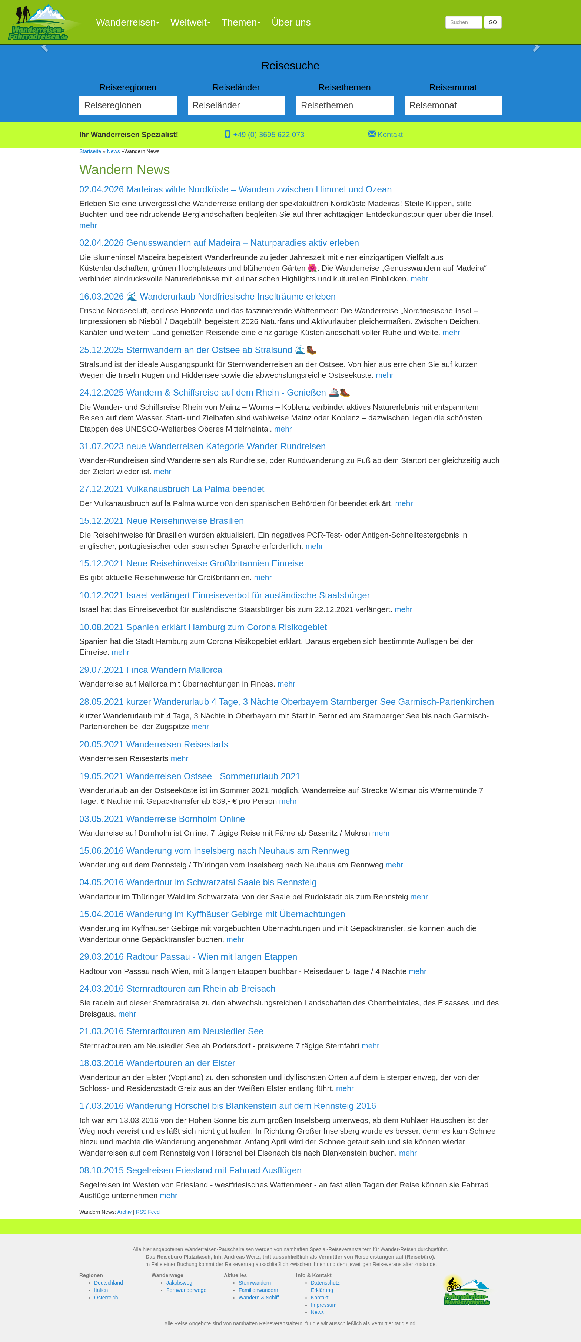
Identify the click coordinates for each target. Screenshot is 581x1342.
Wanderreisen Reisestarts (177, 744)
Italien (101, 1290)
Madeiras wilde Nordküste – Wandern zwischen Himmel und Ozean (259, 189)
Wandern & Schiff (259, 1297)
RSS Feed (148, 1212)
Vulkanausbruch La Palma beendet (195, 489)
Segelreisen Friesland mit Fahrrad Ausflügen (214, 1170)
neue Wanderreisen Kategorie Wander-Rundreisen (226, 446)
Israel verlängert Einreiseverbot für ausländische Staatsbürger (248, 595)
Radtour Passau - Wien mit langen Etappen (212, 957)
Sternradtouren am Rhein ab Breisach (201, 989)
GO (493, 22)
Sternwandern (255, 1283)
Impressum (323, 1305)
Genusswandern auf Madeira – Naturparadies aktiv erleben (242, 243)
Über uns (291, 22)
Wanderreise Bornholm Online (185, 819)
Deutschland (108, 1283)
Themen (241, 22)
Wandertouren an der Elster (180, 1063)
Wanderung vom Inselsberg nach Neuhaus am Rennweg (237, 851)
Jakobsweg (179, 1283)
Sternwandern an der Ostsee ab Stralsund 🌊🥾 (221, 350)
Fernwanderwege (186, 1290)
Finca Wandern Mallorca (174, 670)
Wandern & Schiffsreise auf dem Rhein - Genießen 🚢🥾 (238, 392)
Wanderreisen (127, 22)
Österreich (106, 1297)
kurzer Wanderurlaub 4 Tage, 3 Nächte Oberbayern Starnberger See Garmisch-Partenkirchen (310, 702)
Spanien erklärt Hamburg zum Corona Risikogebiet (226, 627)
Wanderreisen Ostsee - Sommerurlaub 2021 (213, 776)
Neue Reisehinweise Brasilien (185, 521)
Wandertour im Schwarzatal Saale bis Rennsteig (221, 882)
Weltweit (190, 22)
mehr (88, 225)
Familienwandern (258, 1290)
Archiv (124, 1212)
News (113, 151)
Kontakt (385, 134)
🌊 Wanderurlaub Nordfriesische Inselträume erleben (231, 296)
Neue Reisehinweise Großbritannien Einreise (215, 563)
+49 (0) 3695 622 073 (264, 134)
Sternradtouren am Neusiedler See (195, 1031)
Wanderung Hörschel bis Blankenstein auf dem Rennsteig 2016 (251, 1106)
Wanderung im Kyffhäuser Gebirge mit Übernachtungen (235, 914)
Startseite (90, 151)
